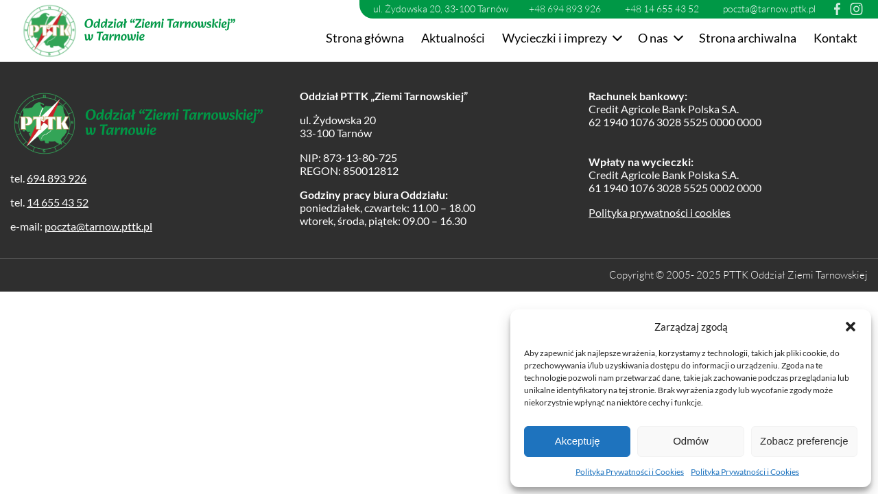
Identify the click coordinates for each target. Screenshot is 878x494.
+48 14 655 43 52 (662, 8)
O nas (653, 37)
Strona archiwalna (747, 37)
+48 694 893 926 (565, 8)
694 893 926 (56, 178)
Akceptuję (577, 441)
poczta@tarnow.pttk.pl (769, 8)
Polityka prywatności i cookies (660, 212)
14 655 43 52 (57, 202)
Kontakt (835, 37)
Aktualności (453, 37)
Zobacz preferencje (804, 441)
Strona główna (365, 37)
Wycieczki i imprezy (554, 37)
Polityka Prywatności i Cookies (630, 472)
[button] (850, 326)
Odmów (691, 441)
